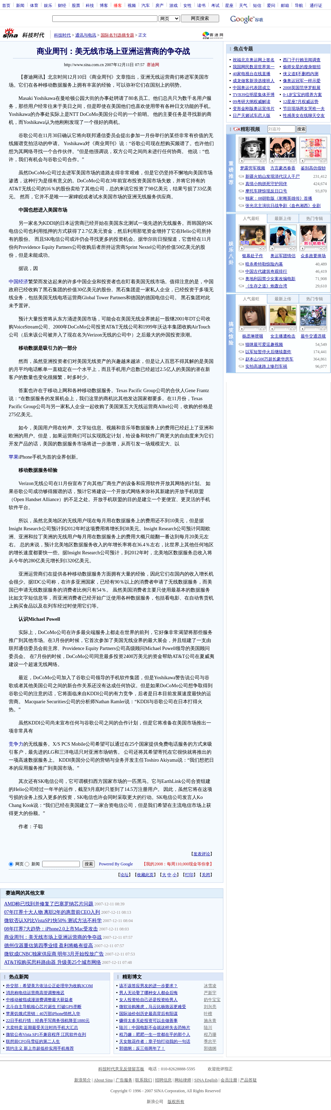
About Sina (103, 1080)
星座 (229, 5)
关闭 (206, 874)
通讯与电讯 (85, 35)
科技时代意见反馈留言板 (121, 1069)
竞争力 (16, 744)
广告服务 (124, 1080)
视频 (132, 5)
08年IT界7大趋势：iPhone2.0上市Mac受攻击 (51, 928)
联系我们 (143, 1080)
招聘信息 (163, 1080)
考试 (215, 5)
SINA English (205, 1080)
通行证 (316, 5)
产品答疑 (248, 1080)
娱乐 (48, 5)
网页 (19, 864)
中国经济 (18, 281)
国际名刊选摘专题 (117, 35)
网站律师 (183, 1080)
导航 (299, 5)
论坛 (124, 874)
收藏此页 (145, 874)
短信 (257, 5)
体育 (34, 5)
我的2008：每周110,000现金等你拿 (178, 864)
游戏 (173, 5)
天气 (243, 5)
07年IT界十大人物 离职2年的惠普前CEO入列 (52, 912)
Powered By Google (116, 864)
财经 (62, 5)
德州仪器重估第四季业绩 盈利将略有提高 (48, 945)
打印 (189, 874)
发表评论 (201, 853)
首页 (6, 5)
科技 (90, 5)
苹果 (13, 457)
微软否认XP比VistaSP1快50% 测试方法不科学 (53, 920)
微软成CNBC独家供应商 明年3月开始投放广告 (54, 954)
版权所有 (176, 1101)
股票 (76, 5)
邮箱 (285, 5)
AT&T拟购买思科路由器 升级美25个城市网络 (52, 962)
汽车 (145, 5)
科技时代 (62, 35)
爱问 (271, 5)
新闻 (20, 5)
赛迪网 (153, 64)
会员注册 (229, 1080)
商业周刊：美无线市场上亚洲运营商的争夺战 (53, 937)
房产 (159, 5)
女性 (187, 5)
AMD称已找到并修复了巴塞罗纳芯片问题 (49, 903)
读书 (201, 5)
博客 (104, 5)
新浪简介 (82, 1080)
